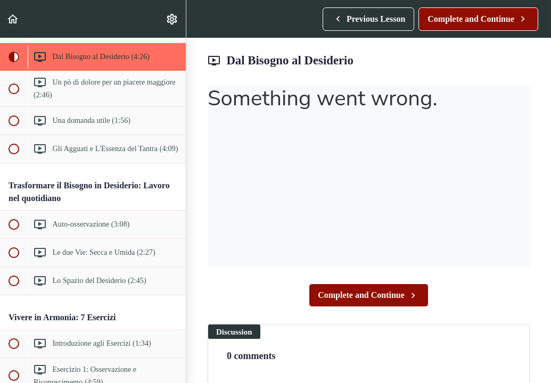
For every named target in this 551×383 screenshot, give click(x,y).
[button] (13, 19)
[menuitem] (172, 19)
